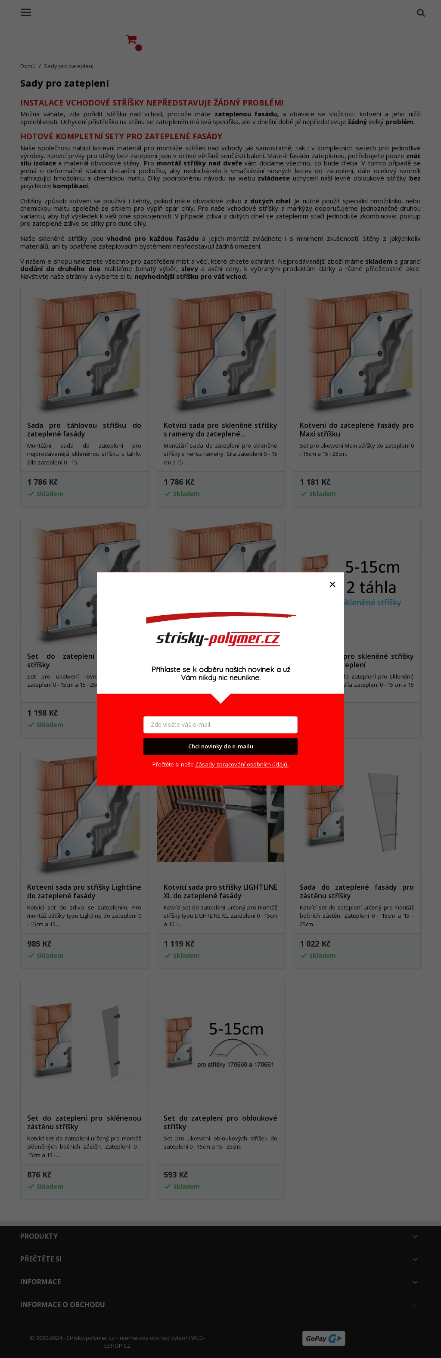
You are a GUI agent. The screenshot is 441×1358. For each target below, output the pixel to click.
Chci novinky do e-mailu (220, 746)
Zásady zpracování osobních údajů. (242, 764)
